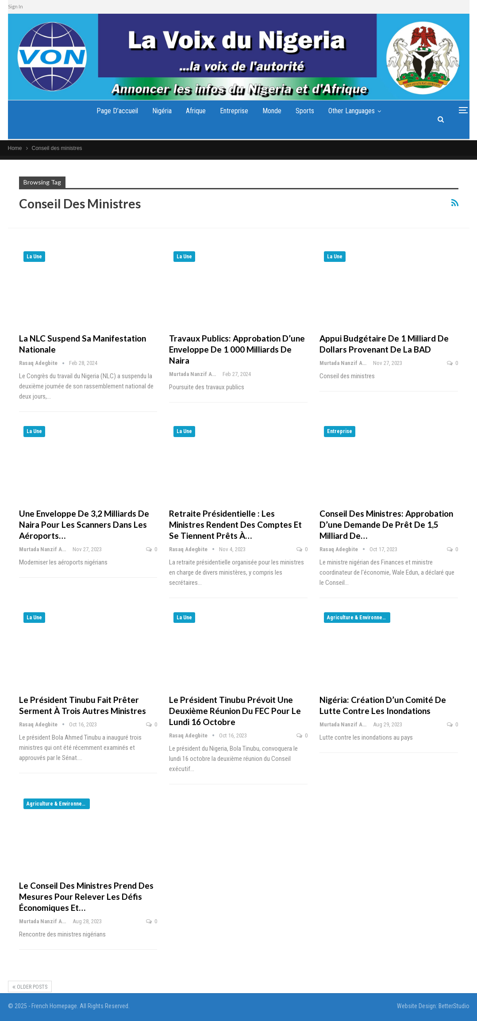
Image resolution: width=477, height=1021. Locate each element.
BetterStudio (454, 1005)
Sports (308, 111)
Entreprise (234, 111)
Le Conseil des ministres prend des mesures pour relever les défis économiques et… (86, 896)
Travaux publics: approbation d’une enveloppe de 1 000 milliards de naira (237, 349)
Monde (273, 111)
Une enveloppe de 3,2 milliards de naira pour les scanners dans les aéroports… (84, 524)
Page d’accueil (111, 111)
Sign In (15, 6)
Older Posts (29, 987)
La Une (34, 256)
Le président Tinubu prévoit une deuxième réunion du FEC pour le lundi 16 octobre (235, 711)
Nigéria (158, 111)
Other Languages (357, 111)
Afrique (194, 111)
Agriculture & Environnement (358, 617)
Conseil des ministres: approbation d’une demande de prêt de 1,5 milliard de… (386, 524)
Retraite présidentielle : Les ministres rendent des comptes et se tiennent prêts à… (235, 524)
